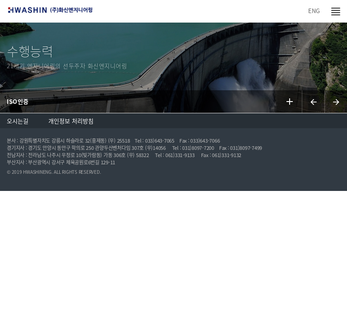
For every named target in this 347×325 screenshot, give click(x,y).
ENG (314, 11)
